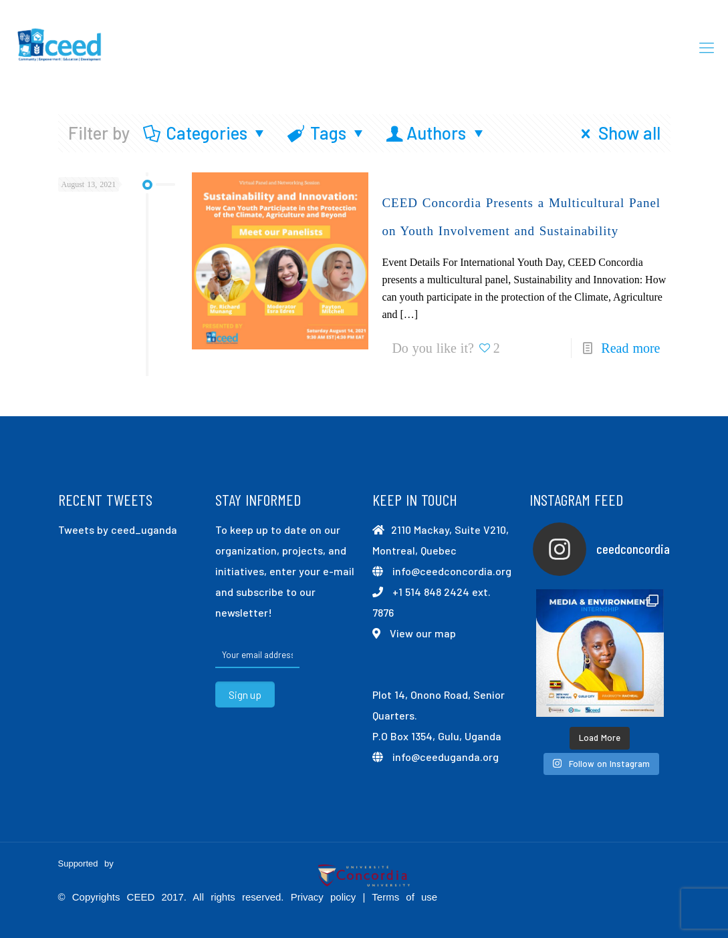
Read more (630, 348)
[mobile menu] (706, 46)
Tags (326, 132)
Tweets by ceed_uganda (117, 529)
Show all (617, 132)
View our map (423, 633)
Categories (206, 132)
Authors (436, 132)
